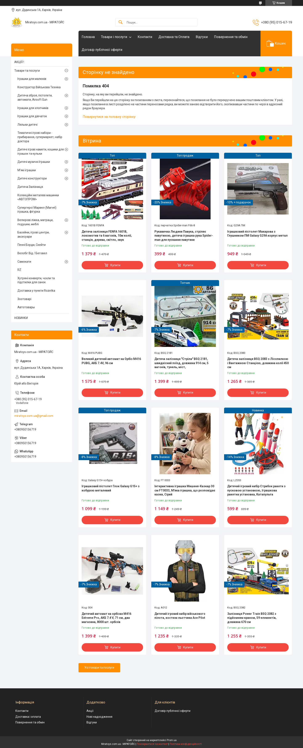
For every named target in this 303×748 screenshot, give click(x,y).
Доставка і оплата (28, 716)
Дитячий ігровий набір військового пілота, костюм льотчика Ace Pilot (179, 616)
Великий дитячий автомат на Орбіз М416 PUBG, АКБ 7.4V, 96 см (111, 361)
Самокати (24, 261)
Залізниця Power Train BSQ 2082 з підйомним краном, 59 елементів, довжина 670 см (251, 618)
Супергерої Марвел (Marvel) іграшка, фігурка (36, 209)
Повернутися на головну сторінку (109, 117)
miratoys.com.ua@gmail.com (33, 415)
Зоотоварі (24, 299)
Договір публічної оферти (102, 50)
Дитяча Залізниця (30, 186)
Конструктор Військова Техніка (39, 87)
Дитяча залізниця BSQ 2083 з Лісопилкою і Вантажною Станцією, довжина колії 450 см (258, 363)
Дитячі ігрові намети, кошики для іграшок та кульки (40, 151)
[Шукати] (121, 22)
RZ (19, 269)
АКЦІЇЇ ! (19, 62)
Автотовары (26, 307)
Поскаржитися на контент (152, 744)
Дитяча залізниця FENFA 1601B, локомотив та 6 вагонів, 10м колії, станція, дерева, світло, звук (107, 235)
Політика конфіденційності (186, 744)
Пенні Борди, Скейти (31, 244)
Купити (115, 265)
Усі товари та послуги (99, 667)
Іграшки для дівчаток (32, 116)
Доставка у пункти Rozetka (36, 290)
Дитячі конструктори (32, 178)
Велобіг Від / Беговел (32, 253)
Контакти (145, 37)
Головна (88, 37)
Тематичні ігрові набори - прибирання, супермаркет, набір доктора (39, 137)
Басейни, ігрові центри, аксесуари (33, 234)
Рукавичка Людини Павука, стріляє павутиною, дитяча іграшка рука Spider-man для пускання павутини (183, 235)
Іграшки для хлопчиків (32, 108)
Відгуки (202, 37)
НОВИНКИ (21, 318)
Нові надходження (99, 716)
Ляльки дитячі (27, 124)
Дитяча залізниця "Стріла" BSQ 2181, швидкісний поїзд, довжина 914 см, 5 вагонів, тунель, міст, (181, 363)
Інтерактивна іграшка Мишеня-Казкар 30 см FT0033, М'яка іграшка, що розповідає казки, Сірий (184, 490)
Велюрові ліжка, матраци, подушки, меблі (35, 222)
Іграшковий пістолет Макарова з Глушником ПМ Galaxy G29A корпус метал (257, 233)
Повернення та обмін (230, 37)
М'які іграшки (26, 170)
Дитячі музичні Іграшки (33, 161)
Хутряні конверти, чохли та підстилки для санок (36, 280)
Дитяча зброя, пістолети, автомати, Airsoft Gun (34, 97)
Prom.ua (172, 740)
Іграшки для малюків (31, 78)
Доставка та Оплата (173, 37)
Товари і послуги (114, 37)
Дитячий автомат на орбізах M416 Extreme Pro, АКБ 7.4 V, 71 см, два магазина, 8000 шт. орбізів (106, 618)
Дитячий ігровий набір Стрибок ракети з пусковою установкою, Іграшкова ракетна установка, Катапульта (256, 490)
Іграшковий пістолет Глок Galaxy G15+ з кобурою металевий (111, 488)
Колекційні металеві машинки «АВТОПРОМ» (38, 197)
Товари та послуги (27, 70)
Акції (89, 710)
